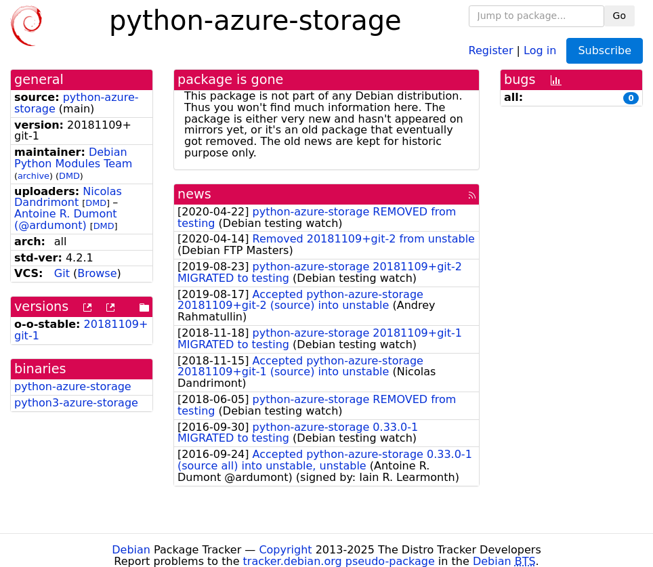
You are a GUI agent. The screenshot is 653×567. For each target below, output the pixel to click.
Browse (97, 273)
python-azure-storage (72, 386)
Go (619, 15)
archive (33, 176)
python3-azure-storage (76, 402)
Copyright (285, 549)
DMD (69, 176)
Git (62, 273)
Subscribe (604, 50)
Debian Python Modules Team (73, 158)
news (194, 194)
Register (491, 49)
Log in (540, 49)
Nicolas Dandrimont (68, 197)
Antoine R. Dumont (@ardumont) (65, 219)
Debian (131, 549)
